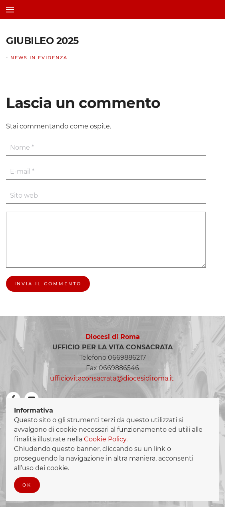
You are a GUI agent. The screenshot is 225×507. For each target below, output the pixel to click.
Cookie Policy (105, 439)
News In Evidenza (39, 57)
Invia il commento (48, 284)
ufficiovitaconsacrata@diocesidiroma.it (112, 378)
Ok (27, 485)
